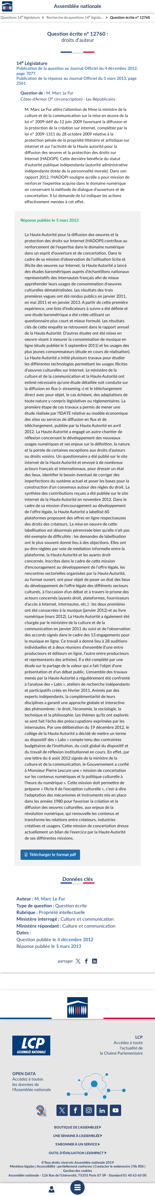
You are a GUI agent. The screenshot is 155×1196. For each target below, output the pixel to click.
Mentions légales (22, 1166)
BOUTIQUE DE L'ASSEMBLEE (76, 1127)
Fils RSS (138, 1166)
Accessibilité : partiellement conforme (64, 1166)
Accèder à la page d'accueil (7, 7)
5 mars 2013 (68, 946)
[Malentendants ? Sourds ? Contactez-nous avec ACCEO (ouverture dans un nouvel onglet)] (40, 1110)
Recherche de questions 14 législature (75, 17)
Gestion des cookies (77, 1170)
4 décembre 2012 (75, 940)
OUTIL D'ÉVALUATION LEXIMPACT (76, 1153)
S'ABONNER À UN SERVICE (76, 1144)
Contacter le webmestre (112, 1166)
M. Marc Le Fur (49, 899)
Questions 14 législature (20, 17)
